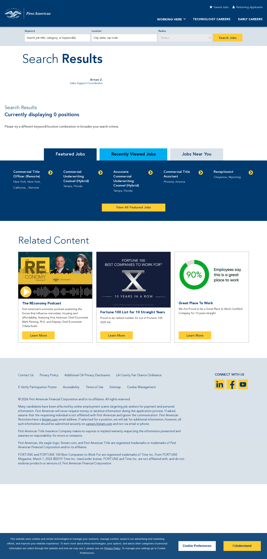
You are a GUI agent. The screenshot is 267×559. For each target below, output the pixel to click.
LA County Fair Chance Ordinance (139, 450)
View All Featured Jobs (133, 282)
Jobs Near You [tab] (196, 229)
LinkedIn (219, 459)
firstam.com (50, 494)
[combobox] (124, 38)
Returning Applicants (249, 7)
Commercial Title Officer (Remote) (26, 249)
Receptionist (223, 246)
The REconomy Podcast (41, 378)
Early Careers (250, 19)
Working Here (169, 19)
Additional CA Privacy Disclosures (87, 450)
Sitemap (115, 462)
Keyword (30, 31)
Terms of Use (94, 462)
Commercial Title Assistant (177, 249)
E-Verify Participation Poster (37, 462)
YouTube (243, 459)
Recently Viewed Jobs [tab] (133, 229)
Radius (162, 31)
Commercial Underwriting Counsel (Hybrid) (76, 251)
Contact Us (25, 450)
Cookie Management (141, 462)
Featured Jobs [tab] (70, 229)
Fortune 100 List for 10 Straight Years (132, 387)
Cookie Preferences (197, 545)
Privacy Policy (49, 450)
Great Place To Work (196, 378)
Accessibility (71, 462)
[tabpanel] (133, 265)
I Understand (242, 545)
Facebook (231, 459)
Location (96, 31)
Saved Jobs (221, 7)
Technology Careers (211, 19)
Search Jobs (228, 38)
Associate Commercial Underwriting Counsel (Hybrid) (126, 253)
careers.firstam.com (99, 498)
